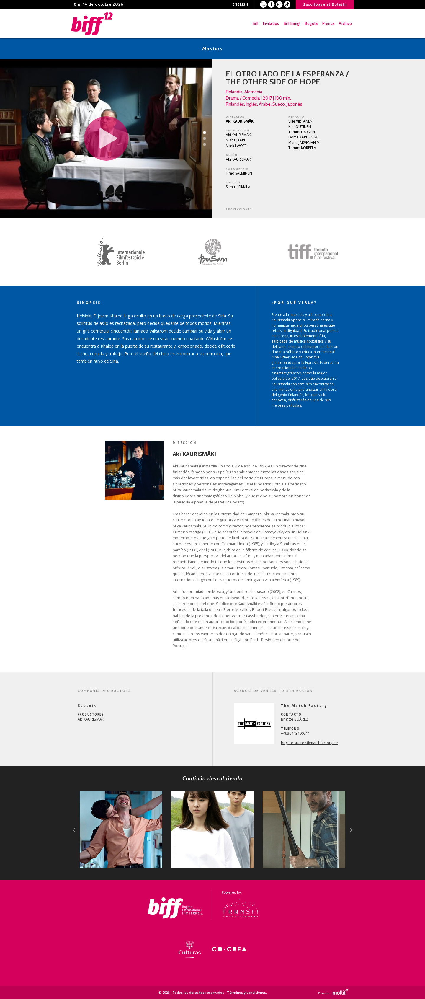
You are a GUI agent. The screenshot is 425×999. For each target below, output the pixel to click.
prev (73, 830)
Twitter (263, 4)
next (351, 830)
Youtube (287, 4)
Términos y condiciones (246, 992)
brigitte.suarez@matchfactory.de (309, 742)
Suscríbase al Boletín (325, 4)
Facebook (271, 4)
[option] (118, 251)
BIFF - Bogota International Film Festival (92, 23)
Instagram (279, 4)
